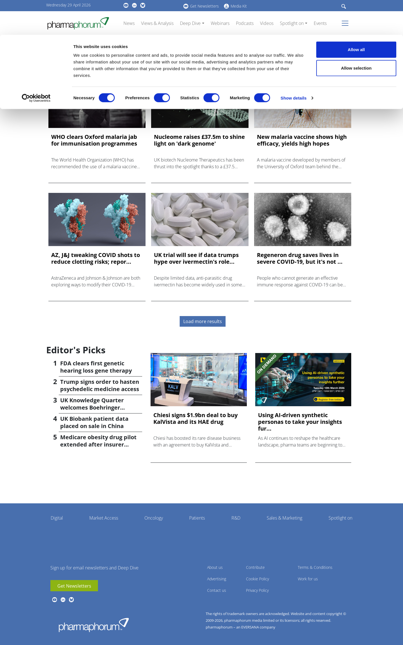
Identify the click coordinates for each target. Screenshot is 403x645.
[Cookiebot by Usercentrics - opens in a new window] (36, 63)
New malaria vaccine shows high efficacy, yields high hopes (302, 140)
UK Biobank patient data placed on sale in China (94, 422)
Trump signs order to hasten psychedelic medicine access (99, 385)
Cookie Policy (257, 578)
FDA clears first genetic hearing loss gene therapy (96, 366)
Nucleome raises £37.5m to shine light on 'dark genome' (199, 140)
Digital (57, 518)
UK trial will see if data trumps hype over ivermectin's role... (196, 258)
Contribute (255, 567)
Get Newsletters (74, 586)
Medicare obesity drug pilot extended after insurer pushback (98, 444)
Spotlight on (340, 518)
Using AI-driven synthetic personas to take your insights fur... (300, 422)
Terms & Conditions (315, 567)
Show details (294, 63)
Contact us (216, 590)
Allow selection (356, 33)
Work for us (308, 578)
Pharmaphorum (94, 625)
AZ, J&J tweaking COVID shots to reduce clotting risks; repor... (95, 258)
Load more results (202, 321)
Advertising (216, 578)
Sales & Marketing (284, 518)
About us (215, 567)
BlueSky (71, 599)
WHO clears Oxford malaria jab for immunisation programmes (94, 140)
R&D (235, 518)
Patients (197, 518)
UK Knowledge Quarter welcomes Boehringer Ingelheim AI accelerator (94, 407)
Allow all (356, 14)
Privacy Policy (257, 590)
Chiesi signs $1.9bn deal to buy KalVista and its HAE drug (195, 418)
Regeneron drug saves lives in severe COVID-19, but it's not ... (300, 258)
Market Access (103, 518)
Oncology (153, 518)
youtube (54, 599)
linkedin (63, 599)
